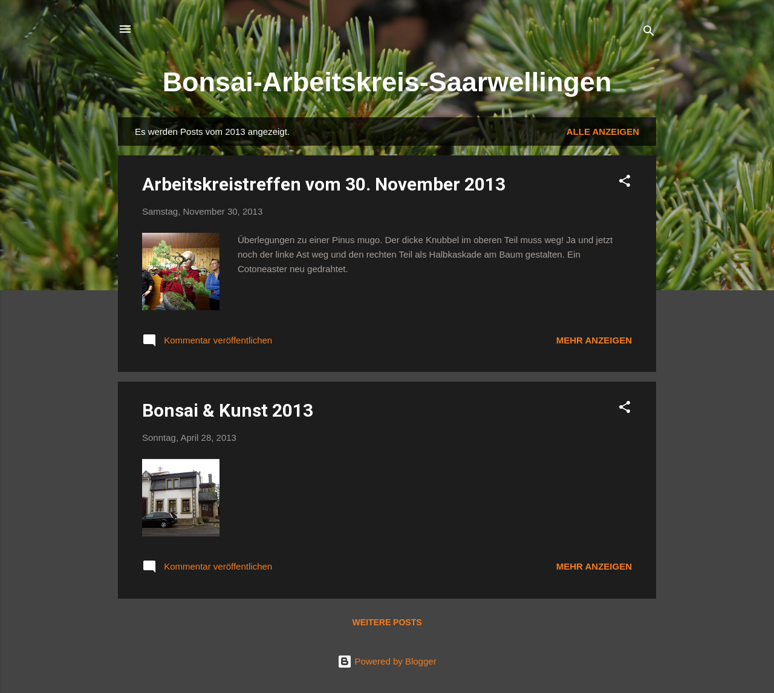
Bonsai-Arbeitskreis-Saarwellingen (387, 82)
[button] (624, 183)
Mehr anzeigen (594, 340)
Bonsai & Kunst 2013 (227, 410)
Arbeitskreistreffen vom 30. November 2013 (324, 184)
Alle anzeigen (603, 131)
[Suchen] (649, 33)
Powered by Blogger (386, 661)
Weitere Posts (386, 622)
